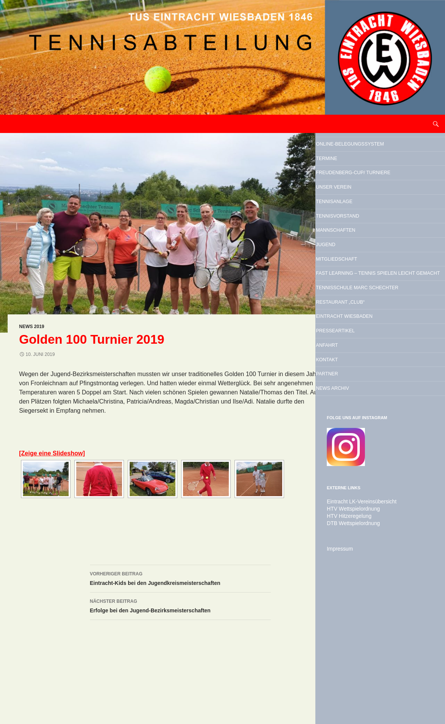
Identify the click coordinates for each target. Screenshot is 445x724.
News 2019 (31, 326)
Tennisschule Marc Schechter (368, 381)
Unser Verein (355, 228)
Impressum (338, 684)
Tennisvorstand (362, 267)
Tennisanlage (356, 247)
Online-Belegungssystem (366, 152)
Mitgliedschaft (360, 325)
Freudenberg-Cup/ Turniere (366, 203)
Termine (344, 177)
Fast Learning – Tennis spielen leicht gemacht (377, 350)
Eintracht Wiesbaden (372, 425)
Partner (345, 503)
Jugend (342, 305)
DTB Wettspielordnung (350, 659)
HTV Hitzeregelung (346, 652)
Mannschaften (358, 286)
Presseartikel (358, 445)
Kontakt (344, 484)
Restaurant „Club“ (366, 406)
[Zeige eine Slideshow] (52, 453)
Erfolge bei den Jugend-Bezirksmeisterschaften (180, 605)
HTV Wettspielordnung (350, 645)
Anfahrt (344, 464)
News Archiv (353, 523)
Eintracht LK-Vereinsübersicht (357, 638)
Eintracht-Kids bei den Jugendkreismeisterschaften (180, 577)
